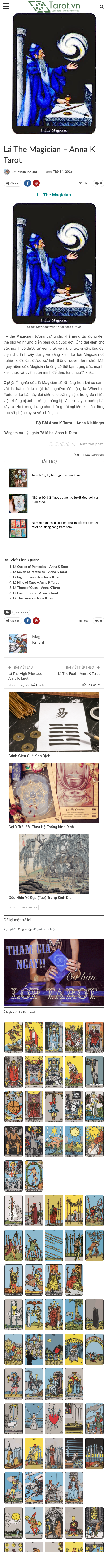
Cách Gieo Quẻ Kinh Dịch (29, 755)
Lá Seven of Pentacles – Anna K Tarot (40, 572)
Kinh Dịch (10, 692)
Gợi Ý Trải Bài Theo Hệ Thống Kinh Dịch (41, 826)
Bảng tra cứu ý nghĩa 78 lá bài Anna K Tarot (40, 433)
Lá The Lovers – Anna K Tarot (34, 598)
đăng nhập (24, 929)
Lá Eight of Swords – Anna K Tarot (38, 577)
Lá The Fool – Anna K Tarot (79, 673)
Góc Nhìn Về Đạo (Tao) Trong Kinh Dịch (41, 897)
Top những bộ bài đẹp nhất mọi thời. (56, 475)
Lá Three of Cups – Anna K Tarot (36, 587)
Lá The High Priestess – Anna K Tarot (26, 675)
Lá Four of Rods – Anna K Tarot (35, 593)
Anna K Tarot (9, 139)
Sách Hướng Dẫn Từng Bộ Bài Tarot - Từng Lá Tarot (5, 139)
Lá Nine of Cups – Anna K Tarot (36, 582)
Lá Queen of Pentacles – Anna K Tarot (40, 566)
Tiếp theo (29, 906)
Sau (13, 906)
